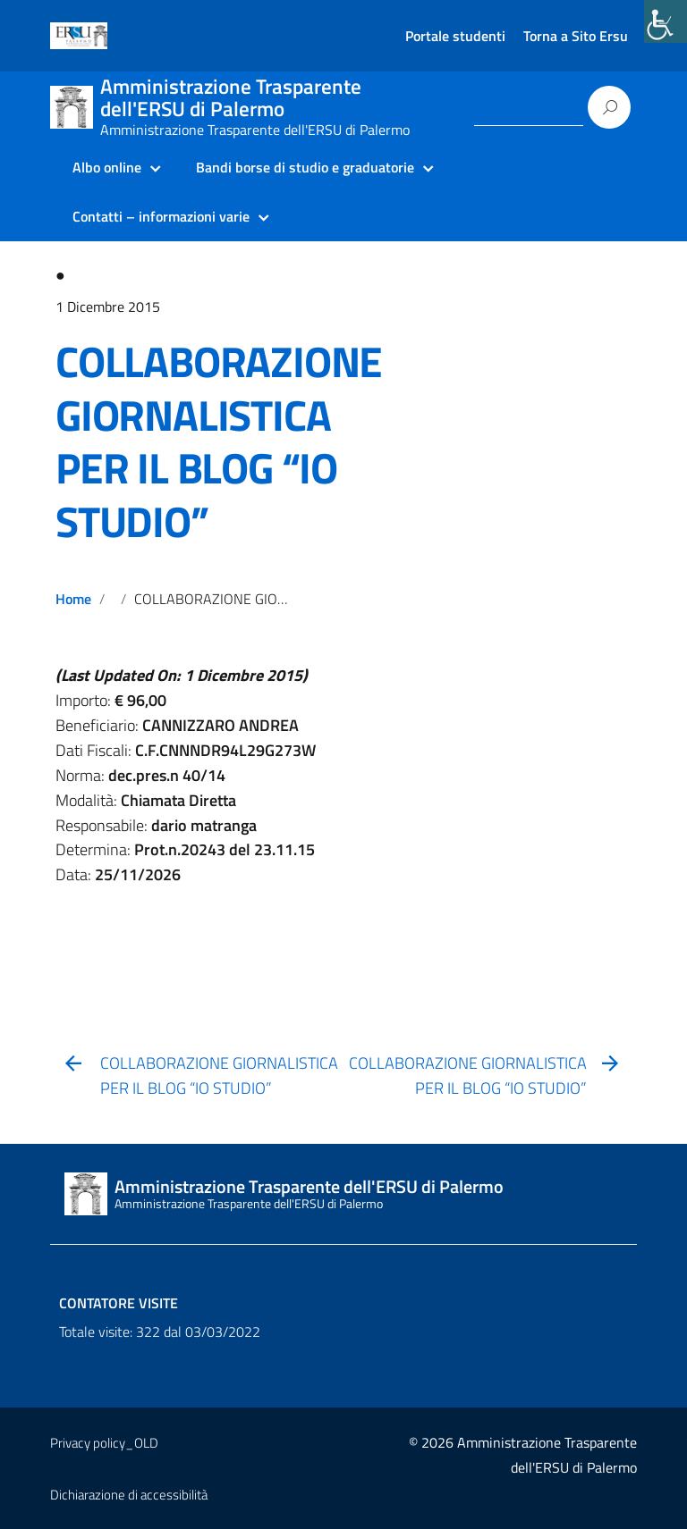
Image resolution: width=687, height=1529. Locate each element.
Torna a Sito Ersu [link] (575, 35)
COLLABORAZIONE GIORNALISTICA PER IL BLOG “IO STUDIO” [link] (218, 442)
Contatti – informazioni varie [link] (161, 216)
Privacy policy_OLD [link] (104, 1442)
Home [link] (73, 598)
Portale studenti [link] (455, 35)
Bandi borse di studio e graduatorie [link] (305, 167)
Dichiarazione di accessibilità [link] (129, 1494)
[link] (665, 21)
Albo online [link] (106, 167)
